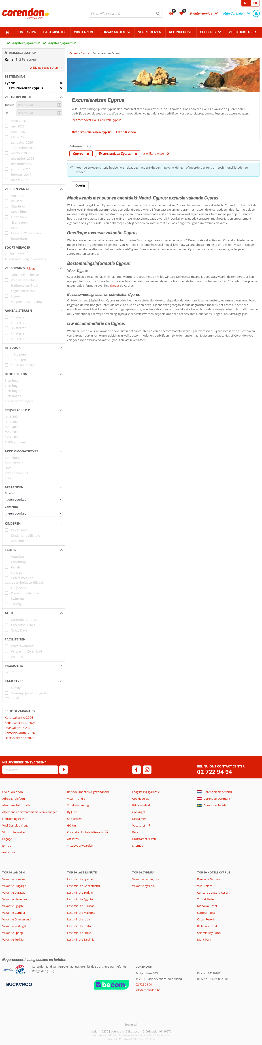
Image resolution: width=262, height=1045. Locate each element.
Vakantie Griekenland (16, 919)
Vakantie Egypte (13, 906)
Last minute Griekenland (83, 886)
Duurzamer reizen (144, 839)
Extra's (6, 846)
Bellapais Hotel (207, 926)
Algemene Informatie (16, 805)
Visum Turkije (76, 799)
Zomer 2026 (26, 32)
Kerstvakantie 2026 (19, 717)
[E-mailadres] (30, 769)
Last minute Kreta (79, 926)
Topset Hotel (205, 899)
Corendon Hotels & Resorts (85, 832)
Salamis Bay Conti (209, 933)
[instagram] (147, 769)
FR (255, 3)
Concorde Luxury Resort (213, 892)
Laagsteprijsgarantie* (25, 43)
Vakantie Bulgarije (14, 886)
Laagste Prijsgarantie (146, 792)
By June (72, 812)
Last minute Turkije (80, 892)
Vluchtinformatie (13, 832)
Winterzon (83, 32)
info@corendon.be (148, 990)
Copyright (138, 812)
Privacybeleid (141, 805)
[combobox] (125, 13)
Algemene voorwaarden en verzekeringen (30, 812)
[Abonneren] (63, 769)
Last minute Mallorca (81, 913)
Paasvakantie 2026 (18, 728)
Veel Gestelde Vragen (16, 825)
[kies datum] (39, 104)
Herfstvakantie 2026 (19, 738)
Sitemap (137, 846)
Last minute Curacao (81, 906)
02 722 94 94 (214, 771)
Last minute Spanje (80, 879)
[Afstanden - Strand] (33, 499)
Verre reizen (149, 32)
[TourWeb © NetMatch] (131, 1024)
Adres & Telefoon (13, 799)
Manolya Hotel (207, 906)
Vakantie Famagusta (145, 879)
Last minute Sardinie (80, 939)
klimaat (114, 286)
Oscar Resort (205, 919)
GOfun (71, 825)
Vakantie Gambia (13, 913)
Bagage (7, 839)
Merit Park (204, 939)
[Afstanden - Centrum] (33, 513)
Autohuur (8, 852)
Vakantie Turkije (12, 939)
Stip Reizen (74, 819)
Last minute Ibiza (78, 919)
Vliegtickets (240, 32)
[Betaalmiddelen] (18, 984)
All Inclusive (181, 32)
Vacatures (138, 825)
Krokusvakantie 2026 (20, 723)
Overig (80, 185)
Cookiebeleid (140, 799)
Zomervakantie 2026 (20, 733)
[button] (33, 76)
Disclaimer (139, 819)
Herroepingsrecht (14, 819)
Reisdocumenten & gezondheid (88, 792)
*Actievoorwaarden (80, 846)
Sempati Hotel (206, 913)
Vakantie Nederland (15, 899)
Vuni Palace (204, 886)
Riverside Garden (208, 879)
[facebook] (136, 769)
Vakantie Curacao (14, 892)
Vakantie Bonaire (13, 879)
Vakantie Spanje (12, 933)
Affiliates (73, 839)
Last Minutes (54, 32)
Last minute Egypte (80, 899)
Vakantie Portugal (14, 926)
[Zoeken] (158, 13)
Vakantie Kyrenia (143, 886)
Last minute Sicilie (79, 933)
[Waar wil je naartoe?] (125, 13)
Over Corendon (12, 792)
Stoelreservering (78, 805)
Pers (135, 832)
